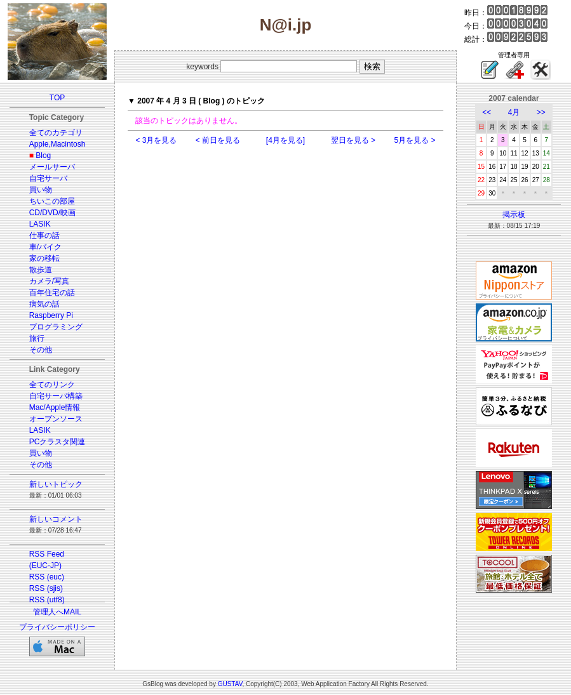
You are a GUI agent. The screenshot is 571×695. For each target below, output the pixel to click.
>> (541, 112)
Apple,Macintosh (57, 144)
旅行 (36, 338)
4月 (514, 112)
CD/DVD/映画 (52, 212)
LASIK (40, 224)
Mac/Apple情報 (55, 407)
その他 (40, 349)
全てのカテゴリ (56, 132)
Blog (43, 155)
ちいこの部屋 (52, 201)
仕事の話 (44, 235)
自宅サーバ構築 (56, 396)
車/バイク (45, 246)
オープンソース (56, 418)
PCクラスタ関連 (57, 441)
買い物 (40, 189)
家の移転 (44, 258)
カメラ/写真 (49, 281)
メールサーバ (52, 166)
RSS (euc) (46, 577)
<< (486, 112)
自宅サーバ (48, 178)
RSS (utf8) (47, 599)
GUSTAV (230, 683)
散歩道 (40, 269)
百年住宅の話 (52, 292)
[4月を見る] (285, 140)
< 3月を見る (156, 140)
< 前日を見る (218, 140)
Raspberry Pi (51, 315)
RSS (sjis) (46, 588)
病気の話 (44, 304)
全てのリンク (52, 384)
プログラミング (56, 326)
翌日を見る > (353, 140)
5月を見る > (415, 140)
